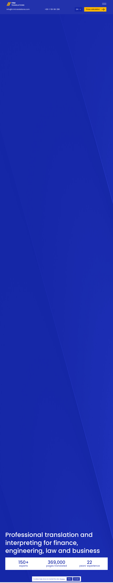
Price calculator (95, 9)
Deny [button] (69, 579)
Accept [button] (76, 579)
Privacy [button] (62, 579)
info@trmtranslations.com (18, 9)
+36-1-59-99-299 (52, 9)
